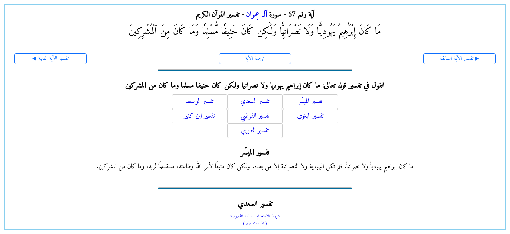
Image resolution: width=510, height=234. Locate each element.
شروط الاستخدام (268, 216)
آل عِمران (256, 14)
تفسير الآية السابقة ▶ (459, 59)
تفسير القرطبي (255, 116)
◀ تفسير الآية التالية (50, 59)
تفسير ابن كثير (199, 116)
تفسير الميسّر (310, 101)
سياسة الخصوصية (241, 216)
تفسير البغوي (310, 116)
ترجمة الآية (255, 59)
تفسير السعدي (255, 101)
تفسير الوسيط (200, 101)
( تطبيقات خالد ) (255, 223)
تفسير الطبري (255, 130)
